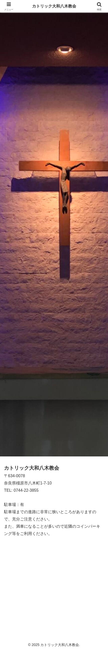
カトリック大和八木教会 (54, 6)
